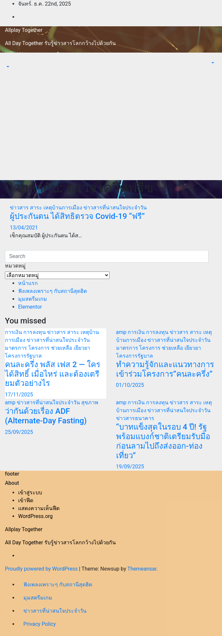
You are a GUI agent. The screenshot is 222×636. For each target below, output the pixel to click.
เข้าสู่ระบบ (30, 492)
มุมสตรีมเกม (32, 299)
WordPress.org (35, 516)
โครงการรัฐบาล (23, 356)
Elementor (30, 307)
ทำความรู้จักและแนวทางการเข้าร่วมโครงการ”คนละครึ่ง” (165, 369)
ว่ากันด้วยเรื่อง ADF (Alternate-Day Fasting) (46, 416)
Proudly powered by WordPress (42, 569)
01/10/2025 (130, 385)
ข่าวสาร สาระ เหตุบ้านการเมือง (47, 207)
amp (122, 332)
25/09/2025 (19, 432)
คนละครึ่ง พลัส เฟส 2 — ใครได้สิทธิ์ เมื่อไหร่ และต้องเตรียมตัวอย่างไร (52, 374)
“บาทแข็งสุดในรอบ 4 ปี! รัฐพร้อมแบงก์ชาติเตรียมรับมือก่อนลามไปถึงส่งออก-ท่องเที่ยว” (163, 441)
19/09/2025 (130, 466)
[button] (7, 67)
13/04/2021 (24, 227)
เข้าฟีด (25, 500)
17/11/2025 (19, 394)
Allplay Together (23, 30)
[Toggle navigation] (9, 60)
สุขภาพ (89, 402)
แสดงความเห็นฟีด (39, 508)
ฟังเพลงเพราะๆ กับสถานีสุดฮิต (52, 291)
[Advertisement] (111, 131)
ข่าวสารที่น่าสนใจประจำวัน (115, 207)
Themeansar (141, 569)
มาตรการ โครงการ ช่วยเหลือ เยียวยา (47, 348)
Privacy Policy (39, 624)
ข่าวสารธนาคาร (135, 418)
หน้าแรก (28, 283)
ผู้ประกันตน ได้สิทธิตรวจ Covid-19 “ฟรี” (77, 216)
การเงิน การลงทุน (26, 332)
